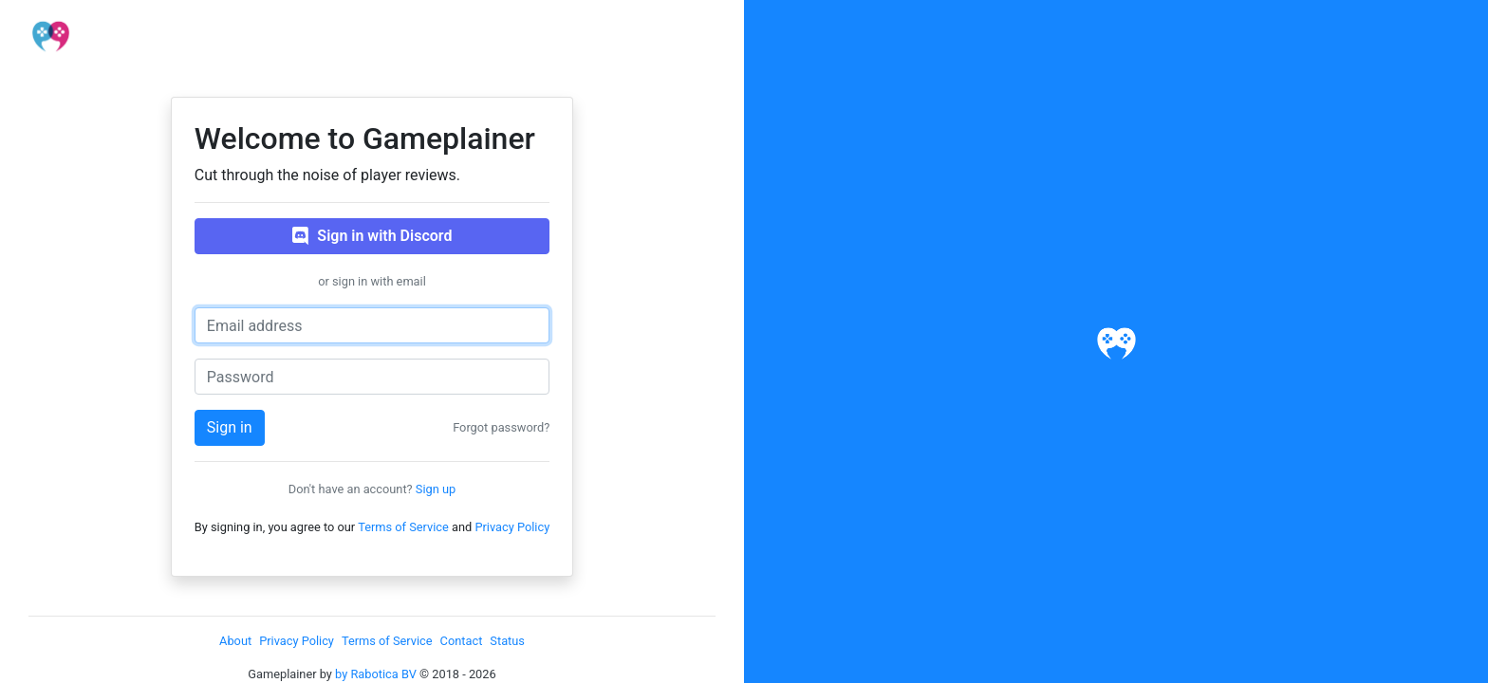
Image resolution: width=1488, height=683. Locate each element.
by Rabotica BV (376, 674)
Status (507, 641)
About (235, 641)
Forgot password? (501, 427)
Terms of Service (403, 527)
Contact (461, 641)
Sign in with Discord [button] (372, 236)
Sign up (436, 489)
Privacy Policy (511, 527)
